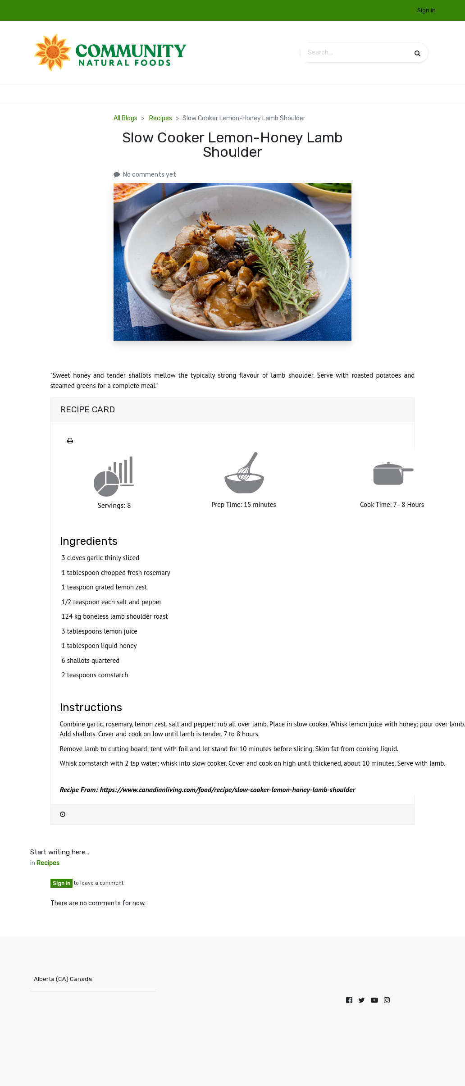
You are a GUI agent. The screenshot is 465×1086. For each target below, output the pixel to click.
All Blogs (125, 118)
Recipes (160, 118)
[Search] (417, 53)
